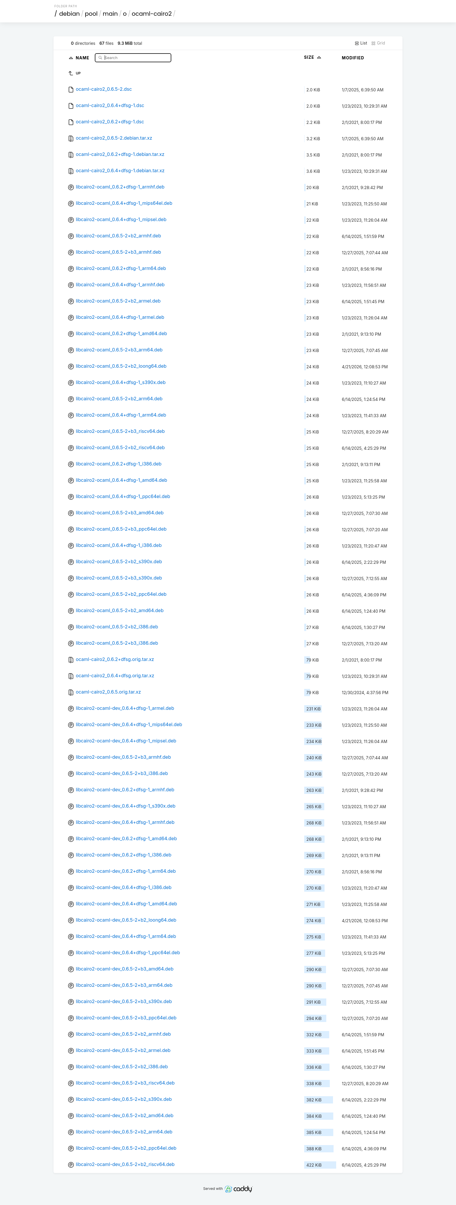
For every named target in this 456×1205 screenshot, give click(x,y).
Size (313, 57)
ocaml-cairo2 (152, 14)
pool (91, 14)
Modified (353, 57)
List (361, 43)
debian (69, 14)
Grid (378, 43)
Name (83, 57)
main (110, 14)
